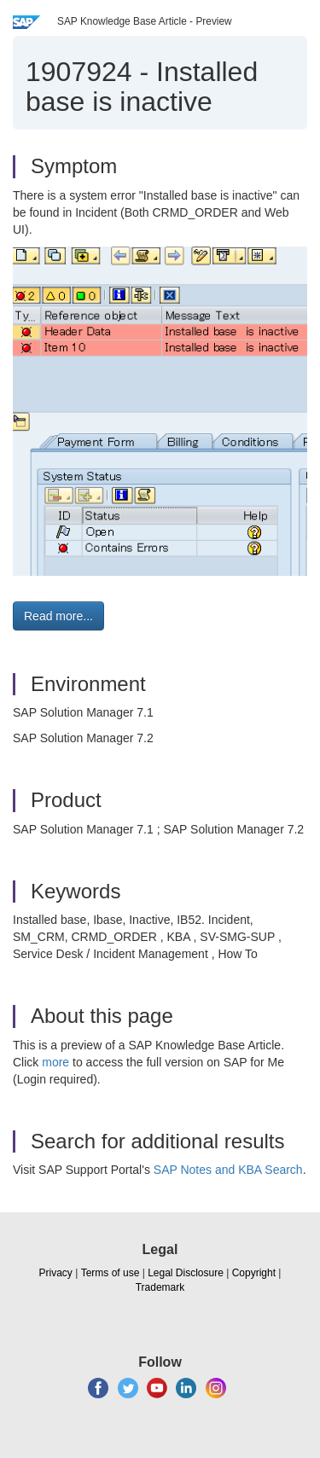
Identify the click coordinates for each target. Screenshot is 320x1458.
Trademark (160, 1287)
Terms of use (110, 1273)
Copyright (254, 1273)
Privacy (56, 1273)
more (55, 1062)
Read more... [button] (58, 616)
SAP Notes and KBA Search (228, 1169)
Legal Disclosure (186, 1273)
